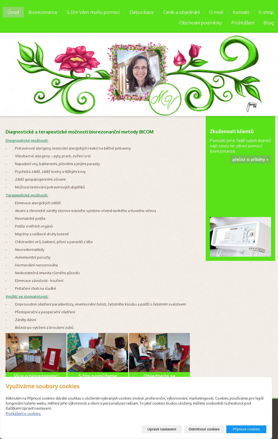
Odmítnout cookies (203, 429)
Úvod (13, 12)
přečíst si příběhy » (250, 159)
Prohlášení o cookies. (23, 413)
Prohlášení (242, 23)
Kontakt (241, 12)
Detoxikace (142, 12)
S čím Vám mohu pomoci (93, 12)
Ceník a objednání (181, 12)
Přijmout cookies (246, 429)
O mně (216, 12)
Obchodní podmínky (200, 23)
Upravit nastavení (161, 429)
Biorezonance (42, 12)
